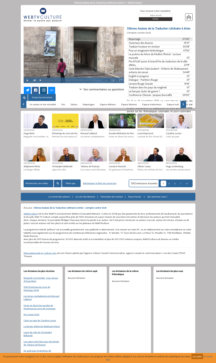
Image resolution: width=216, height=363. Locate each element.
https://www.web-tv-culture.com (40, 253)
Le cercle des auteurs (59, 196)
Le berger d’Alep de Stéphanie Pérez (42, 326)
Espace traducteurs (151, 104)
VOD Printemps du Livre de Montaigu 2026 (37, 289)
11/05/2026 (57, 130)
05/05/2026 (114, 130)
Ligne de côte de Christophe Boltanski (38, 334)
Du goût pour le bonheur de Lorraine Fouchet (37, 352)
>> (187, 183)
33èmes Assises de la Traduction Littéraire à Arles (99, 2)
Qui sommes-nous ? (157, 196)
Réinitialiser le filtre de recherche (99, 183)
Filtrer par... (71, 183)
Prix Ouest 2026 (31, 314)
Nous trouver (134, 196)
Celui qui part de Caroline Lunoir (40, 320)
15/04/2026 (57, 163)
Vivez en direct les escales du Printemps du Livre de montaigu (40, 307)
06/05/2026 (86, 130)
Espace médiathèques (178, 104)
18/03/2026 (171, 163)
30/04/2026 (143, 130)
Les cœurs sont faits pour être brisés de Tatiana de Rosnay (41, 343)
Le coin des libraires (85, 196)
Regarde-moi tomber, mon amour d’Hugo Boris (41, 279)
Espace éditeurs (108, 104)
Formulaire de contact (112, 196)
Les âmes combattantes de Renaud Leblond (41, 298)
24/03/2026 (143, 163)
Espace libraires (129, 104)
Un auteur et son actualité (43, 104)
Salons (74, 104)
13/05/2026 (29, 130)
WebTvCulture (135, 2)
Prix (63, 104)
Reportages (88, 104)
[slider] (70, 80)
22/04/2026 (29, 163)
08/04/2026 (86, 163)
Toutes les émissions (42, 97)
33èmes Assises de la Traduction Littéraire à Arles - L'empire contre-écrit (70, 207)
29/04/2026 (171, 130)
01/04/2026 (114, 163)
